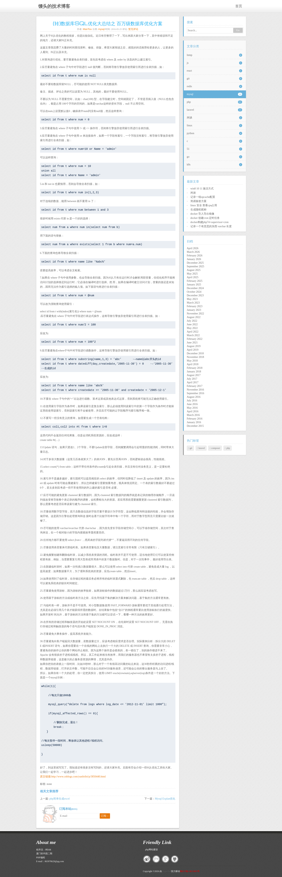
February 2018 (194, 367)
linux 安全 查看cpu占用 (203, 205)
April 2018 (192, 364)
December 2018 (195, 353)
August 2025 (194, 270)
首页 (238, 6)
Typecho (166, 871)
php (214, 102)
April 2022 (192, 331)
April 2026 (192, 248)
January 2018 (194, 371)
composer (215, 448)
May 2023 (192, 299)
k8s (214, 164)
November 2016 (195, 389)
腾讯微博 (156, 859)
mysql (101, 29)
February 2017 (194, 386)
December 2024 (195, 288)
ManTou (87, 29)
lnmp (214, 55)
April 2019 (192, 349)
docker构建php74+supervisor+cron (209, 222)
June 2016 (192, 404)
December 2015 (195, 425)
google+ (165, 859)
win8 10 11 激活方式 (202, 188)
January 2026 (194, 259)
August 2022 (194, 317)
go (214, 156)
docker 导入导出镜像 (202, 213)
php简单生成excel (59, 798)
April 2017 (192, 382)
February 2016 (194, 418)
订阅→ (105, 815)
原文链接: (45, 776)
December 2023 (195, 295)
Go (237, 30)
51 (214, 149)
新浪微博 (147, 859)
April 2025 (192, 277)
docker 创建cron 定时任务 (205, 218)
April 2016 (192, 411)
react (214, 70)
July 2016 (192, 400)
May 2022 (192, 328)
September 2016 (195, 393)
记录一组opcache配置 (202, 197)
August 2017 (194, 375)
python (214, 133)
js (214, 62)
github (175, 859)
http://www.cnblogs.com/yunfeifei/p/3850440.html (78, 776)
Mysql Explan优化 (165, 798)
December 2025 (195, 262)
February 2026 (194, 255)
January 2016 (194, 422)
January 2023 (194, 309)
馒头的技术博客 (54, 6)
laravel (214, 109)
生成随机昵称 (198, 209)
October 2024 (194, 291)
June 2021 (192, 342)
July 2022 (192, 320)
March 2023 (193, 302)
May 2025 (192, 273)
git (214, 78)
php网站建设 (151, 849)
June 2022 (192, 324)
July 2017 (192, 378)
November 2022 (195, 313)
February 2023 (194, 306)
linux (214, 125)
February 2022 (194, 338)
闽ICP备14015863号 (190, 871)
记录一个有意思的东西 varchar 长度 (211, 226)
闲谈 (214, 117)
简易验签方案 (198, 201)
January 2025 (194, 284)
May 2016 (192, 407)
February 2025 (194, 280)
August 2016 (194, 396)
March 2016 (193, 415)
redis (214, 86)
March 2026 (193, 251)
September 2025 (195, 266)
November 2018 (195, 357)
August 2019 (194, 346)
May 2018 (192, 360)
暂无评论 (133, 29)
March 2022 (193, 335)
